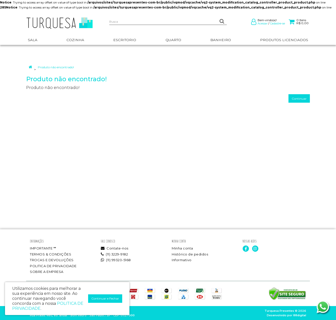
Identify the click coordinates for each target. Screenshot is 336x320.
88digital (299, 315)
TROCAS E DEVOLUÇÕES (52, 260)
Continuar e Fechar (105, 298)
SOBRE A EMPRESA (46, 272)
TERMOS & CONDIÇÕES (50, 254)
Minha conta (182, 248)
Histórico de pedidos (190, 254)
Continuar (299, 98)
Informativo (182, 260)
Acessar (263, 23)
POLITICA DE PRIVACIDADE (53, 266)
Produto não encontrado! (56, 67)
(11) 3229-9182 (114, 254)
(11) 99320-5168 (116, 260)
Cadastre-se (277, 23)
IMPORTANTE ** (43, 248)
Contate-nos (114, 248)
